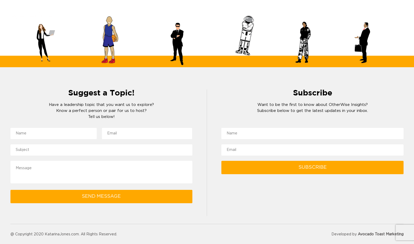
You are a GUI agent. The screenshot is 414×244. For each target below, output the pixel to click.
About (280, 19)
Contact (395, 19)
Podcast (368, 19)
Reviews (309, 19)
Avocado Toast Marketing (381, 234)
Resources (338, 19)
